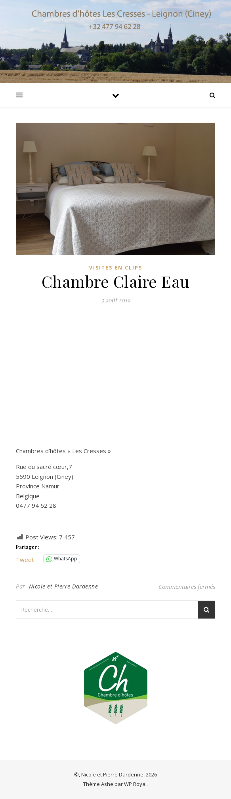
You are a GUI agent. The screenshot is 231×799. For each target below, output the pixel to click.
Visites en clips (115, 267)
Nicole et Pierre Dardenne (63, 586)
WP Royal (135, 784)
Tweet (25, 559)
